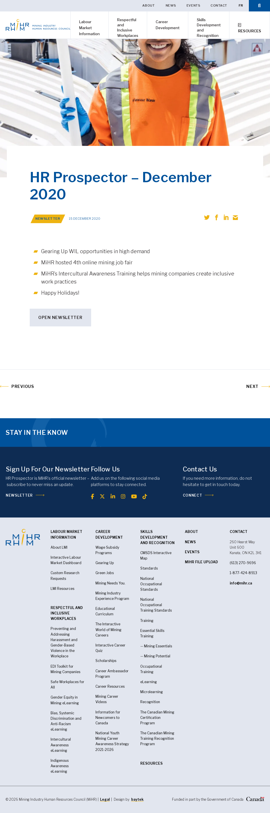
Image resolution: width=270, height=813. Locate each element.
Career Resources (110, 686)
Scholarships (105, 661)
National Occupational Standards (151, 584)
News (171, 5)
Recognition (150, 702)
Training (146, 620)
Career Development (167, 24)
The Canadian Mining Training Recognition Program (157, 738)
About (148, 5)
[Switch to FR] (241, 5)
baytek (137, 799)
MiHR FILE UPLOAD (201, 562)
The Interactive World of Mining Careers (108, 629)
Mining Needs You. (110, 583)
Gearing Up (104, 563)
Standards (149, 568)
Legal (105, 799)
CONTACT (238, 532)
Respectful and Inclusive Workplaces (127, 27)
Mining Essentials (158, 646)
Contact (219, 5)
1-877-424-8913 (243, 573)
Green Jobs (104, 573)
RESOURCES (151, 763)
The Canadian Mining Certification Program (157, 717)
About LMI (59, 547)
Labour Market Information (89, 27)
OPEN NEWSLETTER (60, 317)
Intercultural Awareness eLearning (61, 744)
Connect (192, 495)
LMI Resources (62, 588)
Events (193, 5)
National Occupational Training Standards (156, 604)
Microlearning (151, 692)
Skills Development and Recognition (209, 27)
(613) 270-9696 (243, 563)
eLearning (59, 771)
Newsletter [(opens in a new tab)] (19, 495)
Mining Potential (157, 656)
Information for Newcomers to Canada (107, 717)
